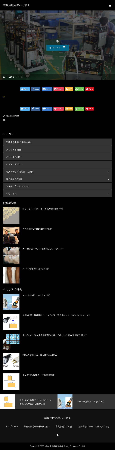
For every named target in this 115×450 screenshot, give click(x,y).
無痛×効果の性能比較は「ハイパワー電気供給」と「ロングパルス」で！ (56, 315)
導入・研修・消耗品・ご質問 (59, 171)
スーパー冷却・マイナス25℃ (36, 295)
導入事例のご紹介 (59, 179)
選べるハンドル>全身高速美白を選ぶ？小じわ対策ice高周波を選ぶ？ (54, 335)
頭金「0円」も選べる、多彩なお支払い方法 (42, 209)
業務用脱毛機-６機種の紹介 (19, 142)
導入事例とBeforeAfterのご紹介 (37, 229)
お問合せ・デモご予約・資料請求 (94, 426)
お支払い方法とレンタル (17, 186)
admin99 (15, 116)
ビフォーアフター (14, 164)
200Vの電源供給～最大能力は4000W (39, 355)
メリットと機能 (13, 149)
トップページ (11, 426)
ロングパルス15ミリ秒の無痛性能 (38, 375)
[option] (29, 401)
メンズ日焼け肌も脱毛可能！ (36, 268)
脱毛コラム (59, 193)
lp (3, 97)
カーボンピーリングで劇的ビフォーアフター (43, 249)
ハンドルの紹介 (13, 157)
